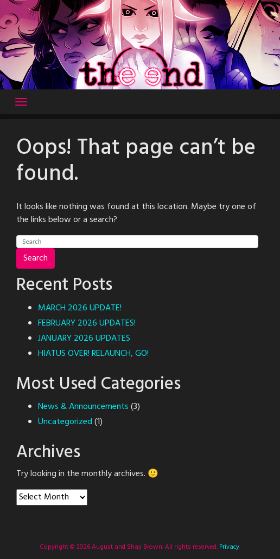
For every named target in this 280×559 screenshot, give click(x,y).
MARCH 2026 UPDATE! (80, 308)
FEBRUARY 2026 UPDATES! (87, 323)
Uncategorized (65, 422)
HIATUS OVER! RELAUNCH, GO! (93, 354)
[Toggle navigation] (21, 102)
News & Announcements (83, 407)
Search (35, 258)
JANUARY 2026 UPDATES (84, 339)
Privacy (228, 547)
